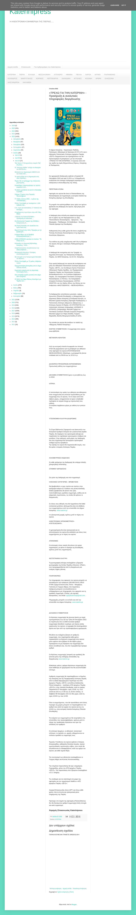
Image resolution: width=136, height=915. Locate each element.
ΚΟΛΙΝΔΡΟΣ (12, 78)
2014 (13, 319)
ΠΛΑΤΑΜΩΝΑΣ (109, 75)
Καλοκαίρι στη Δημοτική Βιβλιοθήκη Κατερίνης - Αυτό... (26, 244)
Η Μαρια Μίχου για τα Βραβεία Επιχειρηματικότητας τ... (24, 235)
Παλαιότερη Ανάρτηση (79, 888)
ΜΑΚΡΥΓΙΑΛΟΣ (27, 78)
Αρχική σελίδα (13, 67)
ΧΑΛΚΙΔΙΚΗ (66, 78)
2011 (13, 324)
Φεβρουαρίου (17, 293)
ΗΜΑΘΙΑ (69, 75)
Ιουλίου (15, 153)
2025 (13, 128)
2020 (13, 302)
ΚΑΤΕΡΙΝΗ (12, 75)
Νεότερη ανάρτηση (55, 888)
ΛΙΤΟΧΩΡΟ (58, 75)
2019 (13, 305)
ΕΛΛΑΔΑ (31, 75)
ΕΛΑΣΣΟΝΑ (109, 78)
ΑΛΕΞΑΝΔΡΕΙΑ (13, 82)
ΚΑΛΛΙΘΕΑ (27, 82)
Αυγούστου (17, 150)
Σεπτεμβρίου (17, 147)
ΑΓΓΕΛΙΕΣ (78, 78)
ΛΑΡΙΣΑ (88, 75)
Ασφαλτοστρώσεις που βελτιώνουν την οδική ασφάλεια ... (27, 248)
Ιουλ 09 (17, 158)
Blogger (74, 904)
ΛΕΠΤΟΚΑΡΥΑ (52, 78)
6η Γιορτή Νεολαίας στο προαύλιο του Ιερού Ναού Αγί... (26, 226)
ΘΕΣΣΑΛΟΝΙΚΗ (44, 75)
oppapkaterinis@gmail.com (75, 595)
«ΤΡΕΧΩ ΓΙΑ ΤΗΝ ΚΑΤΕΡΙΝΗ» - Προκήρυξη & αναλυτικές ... (25, 217)
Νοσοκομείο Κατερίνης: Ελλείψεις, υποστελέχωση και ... (25, 253)
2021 (13, 299)
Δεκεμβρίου (17, 139)
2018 (13, 308)
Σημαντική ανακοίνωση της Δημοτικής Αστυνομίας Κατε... (26, 271)
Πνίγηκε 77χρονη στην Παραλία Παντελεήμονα (24, 195)
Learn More (114, 5)
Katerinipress (30, 11)
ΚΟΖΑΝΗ (88, 78)
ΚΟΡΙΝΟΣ (40, 78)
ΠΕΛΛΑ (79, 75)
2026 (13, 125)
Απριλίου (16, 290)
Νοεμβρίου (17, 142)
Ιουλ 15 (17, 155)
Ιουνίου (15, 285)
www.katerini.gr (62, 510)
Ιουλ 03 (17, 161)
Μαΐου (15, 288)
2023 (13, 134)
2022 (13, 136)
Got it (123, 5)
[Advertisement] (68, 43)
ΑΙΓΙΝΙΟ (98, 75)
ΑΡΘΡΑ (98, 78)
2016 (13, 313)
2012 (13, 322)
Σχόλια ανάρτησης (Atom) (65, 892)
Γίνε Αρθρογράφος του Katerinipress (47, 67)
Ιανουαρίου (17, 296)
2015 (13, 316)
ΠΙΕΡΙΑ (22, 75)
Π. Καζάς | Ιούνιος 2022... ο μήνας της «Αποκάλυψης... (26, 199)
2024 (13, 131)
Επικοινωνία (25, 67)
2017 (13, 311)
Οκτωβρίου (17, 144)
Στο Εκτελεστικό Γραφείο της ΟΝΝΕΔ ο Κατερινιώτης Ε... (27, 222)
